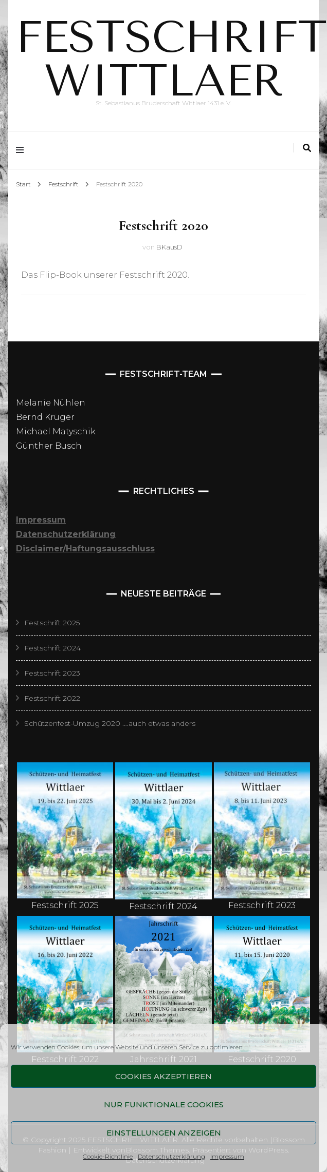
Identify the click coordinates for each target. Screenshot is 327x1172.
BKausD (169, 247)
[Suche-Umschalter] (307, 148)
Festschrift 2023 (52, 673)
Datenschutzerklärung (171, 1156)
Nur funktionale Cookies (164, 1104)
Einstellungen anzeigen (163, 1133)
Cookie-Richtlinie (108, 1156)
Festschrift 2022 (52, 698)
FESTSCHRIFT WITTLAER (171, 59)
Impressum (227, 1156)
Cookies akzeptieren (163, 1076)
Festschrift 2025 (52, 622)
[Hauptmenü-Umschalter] (22, 150)
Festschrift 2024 (52, 647)
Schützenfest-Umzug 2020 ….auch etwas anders (109, 723)
